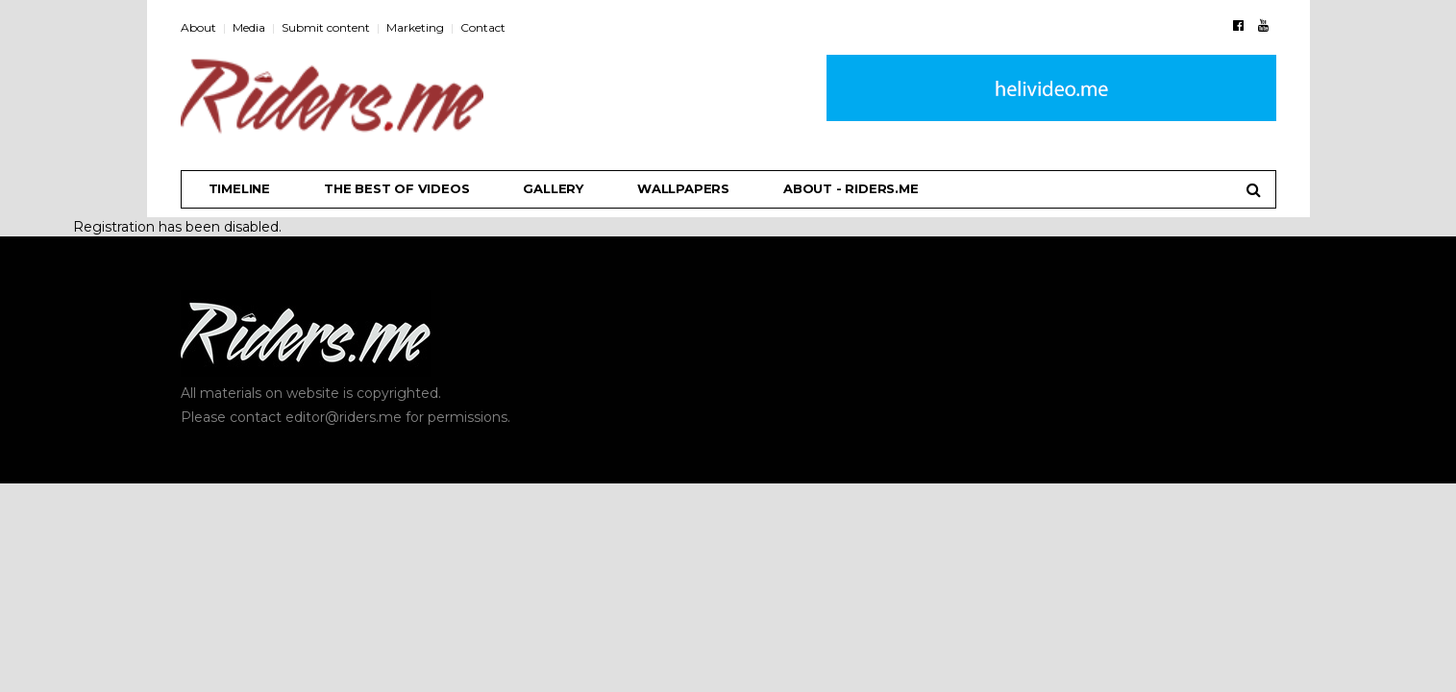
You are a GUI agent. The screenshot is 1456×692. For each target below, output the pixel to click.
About (198, 27)
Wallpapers (683, 188)
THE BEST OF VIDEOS (396, 188)
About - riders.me (851, 188)
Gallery (553, 188)
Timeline (239, 188)
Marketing (415, 27)
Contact (483, 27)
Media (249, 27)
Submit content (326, 27)
